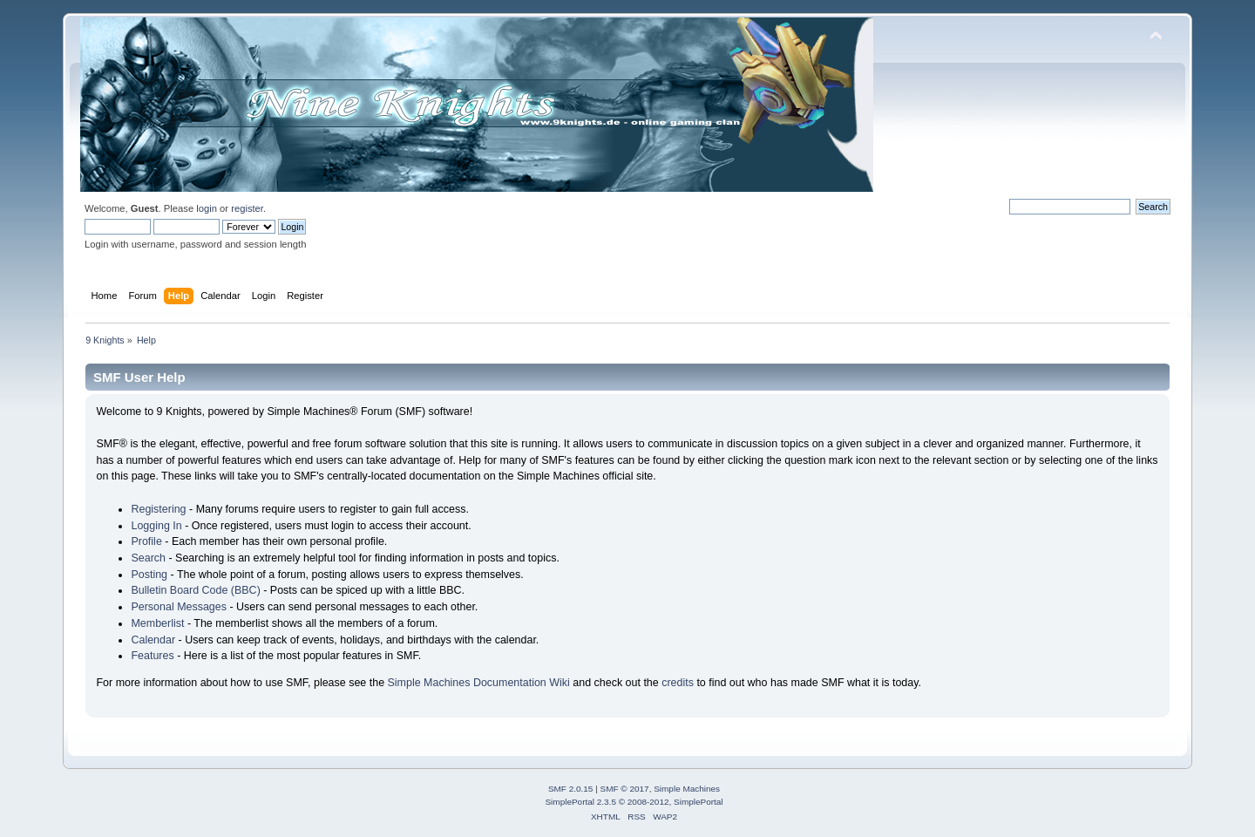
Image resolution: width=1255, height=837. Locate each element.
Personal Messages (179, 607)
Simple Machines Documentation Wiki (479, 683)
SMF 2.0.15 (571, 788)
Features (152, 656)
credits (677, 683)
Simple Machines (687, 788)
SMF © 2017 (624, 788)
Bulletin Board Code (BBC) (195, 590)
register (247, 208)
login (206, 208)
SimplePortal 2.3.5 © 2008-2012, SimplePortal (633, 801)
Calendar (153, 640)
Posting (149, 574)
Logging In (156, 526)
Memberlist (157, 623)
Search (148, 558)
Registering (158, 509)
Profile (146, 541)
